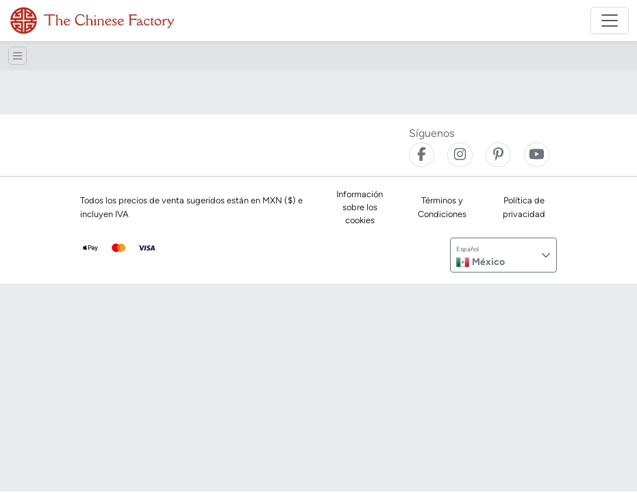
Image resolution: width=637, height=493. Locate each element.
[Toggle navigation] (609, 20)
